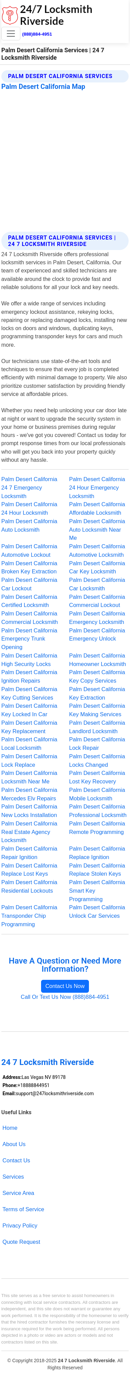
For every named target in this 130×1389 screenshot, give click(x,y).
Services (13, 1177)
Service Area (18, 1193)
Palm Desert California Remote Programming (97, 827)
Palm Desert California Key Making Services (97, 710)
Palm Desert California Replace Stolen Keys (97, 869)
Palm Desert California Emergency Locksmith (97, 617)
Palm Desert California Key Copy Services (97, 676)
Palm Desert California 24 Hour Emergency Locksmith (97, 487)
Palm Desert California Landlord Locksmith (97, 727)
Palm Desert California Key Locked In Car (29, 710)
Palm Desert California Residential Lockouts (29, 886)
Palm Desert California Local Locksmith (29, 743)
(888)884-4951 (37, 34)
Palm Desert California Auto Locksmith (29, 525)
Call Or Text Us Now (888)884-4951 (65, 997)
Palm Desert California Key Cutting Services (29, 693)
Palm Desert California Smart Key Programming (97, 890)
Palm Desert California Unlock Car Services (97, 911)
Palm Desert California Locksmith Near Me (29, 777)
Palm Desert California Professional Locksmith (98, 810)
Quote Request (21, 1242)
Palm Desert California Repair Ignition (29, 852)
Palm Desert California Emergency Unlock (97, 634)
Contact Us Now (65, 986)
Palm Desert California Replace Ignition (97, 852)
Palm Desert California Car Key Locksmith (97, 567)
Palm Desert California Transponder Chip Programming (29, 915)
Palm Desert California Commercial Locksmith (29, 617)
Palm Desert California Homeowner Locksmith (97, 659)
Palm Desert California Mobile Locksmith (97, 794)
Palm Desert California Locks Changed (97, 760)
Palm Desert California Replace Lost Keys (29, 869)
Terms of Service (23, 1209)
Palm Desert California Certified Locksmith (29, 601)
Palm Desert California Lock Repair (97, 743)
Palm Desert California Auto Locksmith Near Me (97, 529)
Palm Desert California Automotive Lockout (29, 550)
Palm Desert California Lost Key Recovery (97, 777)
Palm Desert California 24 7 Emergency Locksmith (29, 487)
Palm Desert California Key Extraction (97, 693)
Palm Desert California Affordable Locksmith (97, 508)
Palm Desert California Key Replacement (29, 727)
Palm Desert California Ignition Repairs (29, 676)
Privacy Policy (19, 1225)
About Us (13, 1144)
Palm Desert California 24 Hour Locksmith (29, 508)
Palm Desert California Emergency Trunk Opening (29, 638)
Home (9, 1128)
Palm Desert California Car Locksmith (97, 584)
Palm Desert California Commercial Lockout (97, 601)
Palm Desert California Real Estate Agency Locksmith (29, 831)
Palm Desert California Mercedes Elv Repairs (29, 794)
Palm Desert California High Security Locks (29, 659)
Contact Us (16, 1160)
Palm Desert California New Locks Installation (29, 810)
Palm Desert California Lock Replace (29, 760)
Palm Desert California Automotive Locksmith (97, 550)
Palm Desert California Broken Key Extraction (29, 567)
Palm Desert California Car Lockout (29, 584)
